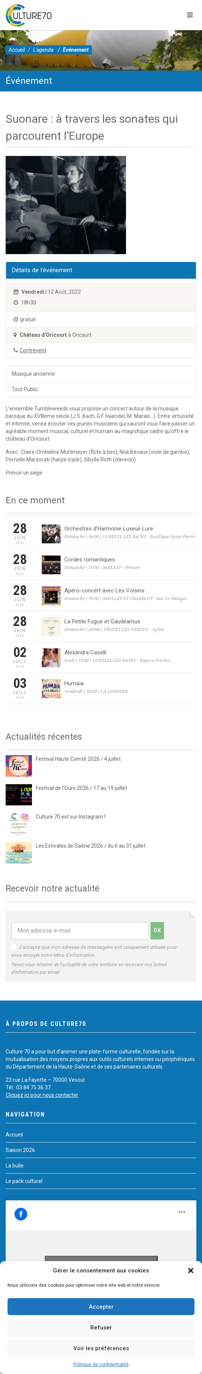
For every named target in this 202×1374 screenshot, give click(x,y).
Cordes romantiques (89, 559)
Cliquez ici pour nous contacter (42, 1095)
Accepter (101, 1306)
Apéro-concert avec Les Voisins (104, 590)
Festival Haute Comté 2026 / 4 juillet (78, 759)
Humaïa (74, 683)
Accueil (17, 50)
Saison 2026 (20, 1150)
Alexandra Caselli (85, 652)
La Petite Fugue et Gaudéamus (102, 621)
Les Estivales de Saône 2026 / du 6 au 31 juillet (91, 846)
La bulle (15, 1166)
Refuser (101, 1327)
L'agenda (43, 50)
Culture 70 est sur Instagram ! (70, 817)
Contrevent (33, 350)
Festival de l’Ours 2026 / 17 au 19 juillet (81, 788)
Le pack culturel (24, 1181)
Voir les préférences (101, 1348)
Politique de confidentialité (101, 1364)
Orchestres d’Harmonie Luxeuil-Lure (108, 528)
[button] (190, 1270)
